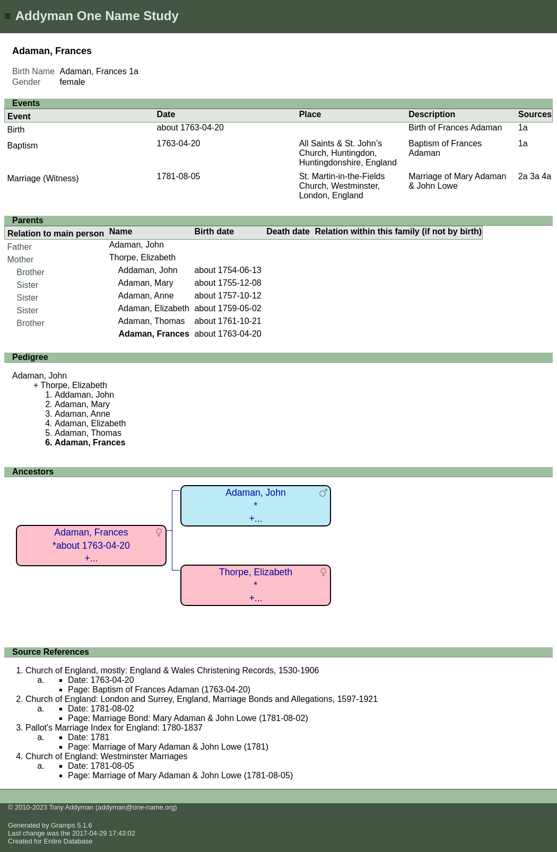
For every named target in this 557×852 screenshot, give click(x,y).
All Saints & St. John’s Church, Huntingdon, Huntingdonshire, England (348, 153)
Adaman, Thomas (151, 321)
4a (546, 176)
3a (534, 176)
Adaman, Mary (145, 282)
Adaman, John (136, 244)
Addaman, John (148, 270)
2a (523, 176)
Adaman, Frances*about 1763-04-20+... (91, 545)
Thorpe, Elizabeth (142, 257)
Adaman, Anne (146, 295)
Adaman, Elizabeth (153, 308)
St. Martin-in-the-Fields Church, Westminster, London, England (342, 186)
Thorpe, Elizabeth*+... (255, 585)
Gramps (63, 825)
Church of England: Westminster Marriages (106, 756)
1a (133, 71)
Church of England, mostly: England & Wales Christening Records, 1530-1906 (172, 670)
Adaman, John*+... (255, 505)
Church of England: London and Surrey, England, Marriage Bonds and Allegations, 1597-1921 (201, 699)
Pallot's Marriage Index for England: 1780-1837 (114, 727)
